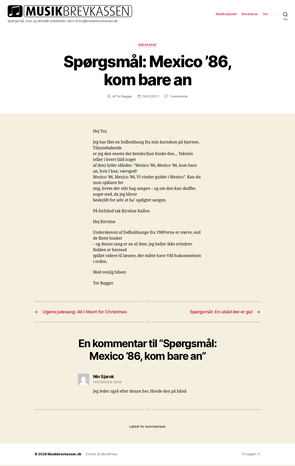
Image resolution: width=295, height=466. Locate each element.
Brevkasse (250, 15)
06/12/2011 (151, 98)
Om (265, 15)
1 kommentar (179, 98)
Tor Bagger (124, 98)
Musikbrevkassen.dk (64, 455)
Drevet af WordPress (101, 455)
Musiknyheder (226, 15)
